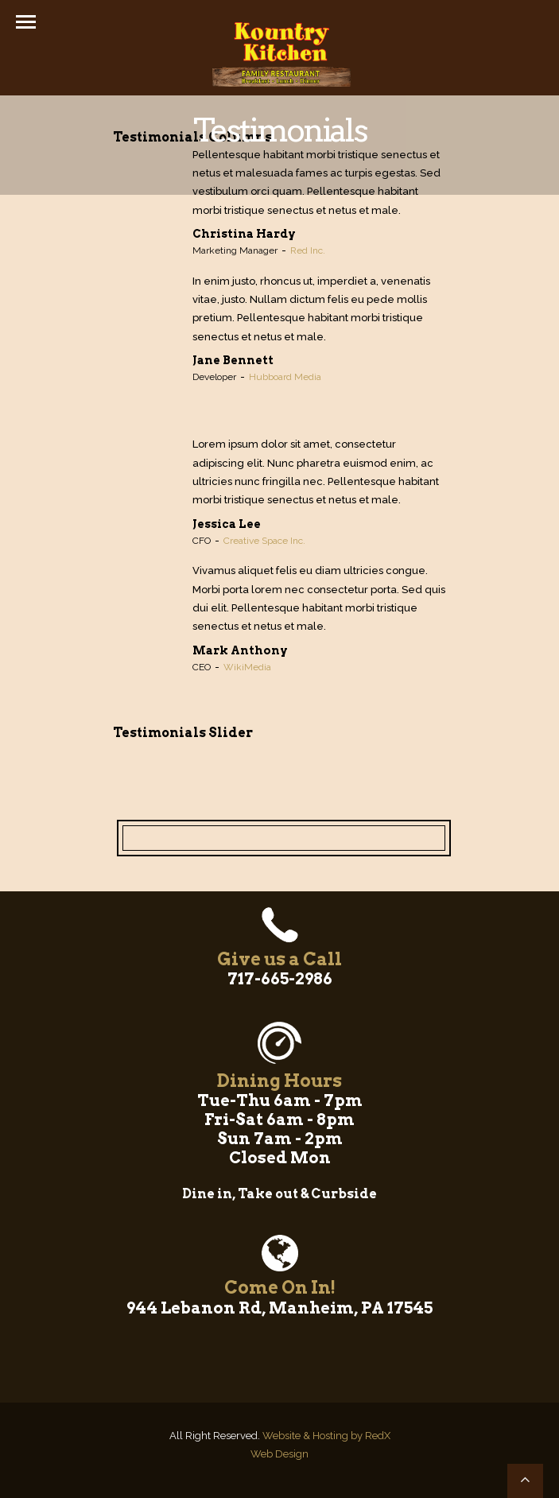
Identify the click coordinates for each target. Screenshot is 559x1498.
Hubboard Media (285, 376)
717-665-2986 (279, 978)
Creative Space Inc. (264, 540)
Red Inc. (307, 250)
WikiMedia (247, 667)
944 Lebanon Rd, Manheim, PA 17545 (279, 1308)
